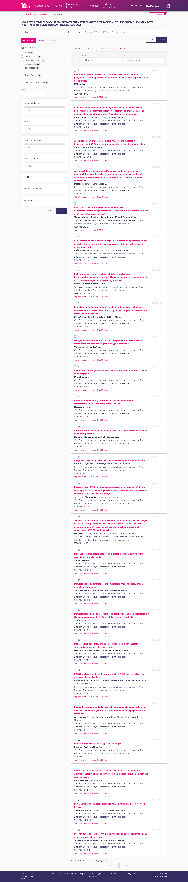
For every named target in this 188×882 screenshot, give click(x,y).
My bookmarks (158, 14)
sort (125, 55)
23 (79, 766)
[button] (167, 5)
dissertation (32, 68)
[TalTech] (25, 5)
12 (79, 426)
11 (78, 396)
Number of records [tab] (84, 48)
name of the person (34, 189)
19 (79, 640)
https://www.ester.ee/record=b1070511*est (91, 97)
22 (79, 740)
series (28, 177)
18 (79, 610)
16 (79, 550)
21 (79, 703)
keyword (29, 201)
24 (79, 800)
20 (79, 670)
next (127, 865)
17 (79, 580)
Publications (44, 14)
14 (79, 483)
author (28, 121)
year (23, 90)
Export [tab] (122, 48)
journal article (33, 56)
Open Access (33, 75)
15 (79, 516)
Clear (150, 40)
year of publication (34, 103)
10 (79, 366)
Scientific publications (36, 82)
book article (32, 64)
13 (79, 456)
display (85, 55)
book (29, 53)
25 (79, 830)
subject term (31, 158)
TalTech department (34, 140)
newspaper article (35, 60)
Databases (31, 14)
